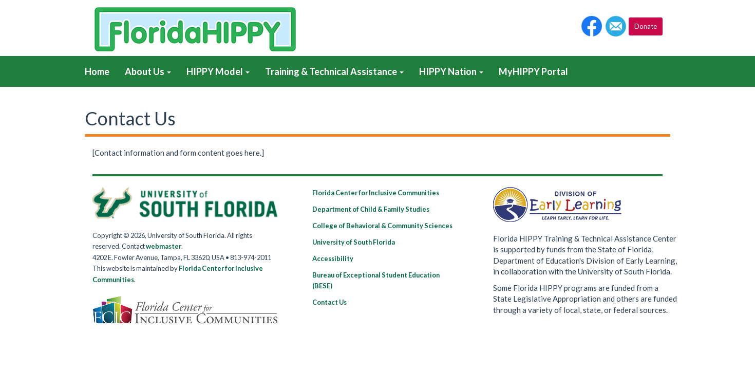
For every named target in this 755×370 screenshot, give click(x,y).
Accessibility (332, 258)
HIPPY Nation (451, 71)
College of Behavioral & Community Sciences (382, 225)
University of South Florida (353, 242)
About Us (148, 71)
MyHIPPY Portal (533, 71)
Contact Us (329, 302)
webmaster (163, 246)
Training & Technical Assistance (334, 71)
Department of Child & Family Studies (370, 209)
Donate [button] (645, 26)
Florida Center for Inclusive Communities (375, 193)
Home (97, 71)
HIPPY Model (218, 71)
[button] (591, 26)
